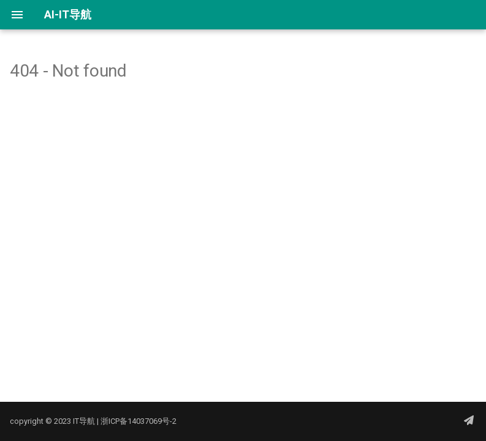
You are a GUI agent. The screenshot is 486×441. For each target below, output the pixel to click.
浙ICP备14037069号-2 (139, 421)
